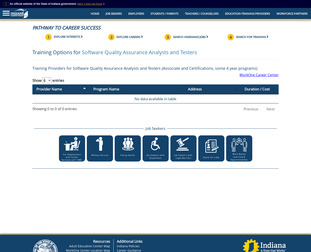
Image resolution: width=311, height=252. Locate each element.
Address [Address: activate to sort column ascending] (195, 89)
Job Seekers (114, 14)
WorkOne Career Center (259, 75)
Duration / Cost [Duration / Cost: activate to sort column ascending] (257, 89)
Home (95, 14)
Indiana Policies (128, 246)
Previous (251, 108)
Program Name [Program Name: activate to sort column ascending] (106, 89)
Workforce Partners (292, 14)
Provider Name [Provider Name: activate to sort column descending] (49, 89)
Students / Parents (164, 14)
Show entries (48, 80)
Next (271, 108)
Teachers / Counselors (202, 14)
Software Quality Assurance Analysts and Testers (139, 52)
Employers (136, 14)
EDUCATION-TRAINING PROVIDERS (247, 14)
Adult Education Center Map (89, 246)
